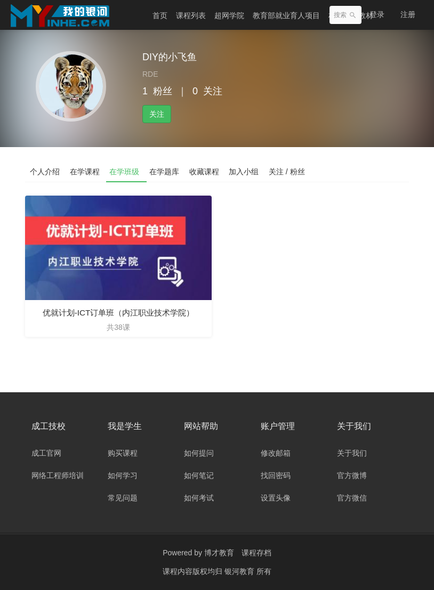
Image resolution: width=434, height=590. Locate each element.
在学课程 (86, 171)
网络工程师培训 (57, 475)
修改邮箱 (276, 453)
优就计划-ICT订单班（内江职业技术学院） (118, 312)
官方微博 (352, 475)
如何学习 (123, 475)
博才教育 (219, 552)
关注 (156, 114)
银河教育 (240, 571)
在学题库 (167, 171)
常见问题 (123, 498)
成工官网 (46, 453)
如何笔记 (199, 475)
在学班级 (126, 171)
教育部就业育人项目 (286, 15)
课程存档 (256, 552)
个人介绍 (45, 171)
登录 (376, 14)
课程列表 (191, 15)
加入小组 (248, 171)
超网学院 (229, 15)
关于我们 (352, 453)
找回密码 (276, 475)
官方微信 (352, 498)
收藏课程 (207, 171)
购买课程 (123, 453)
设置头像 (276, 498)
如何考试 (199, 498)
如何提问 (199, 453)
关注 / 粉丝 (292, 171)
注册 (407, 14)
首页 (159, 15)
